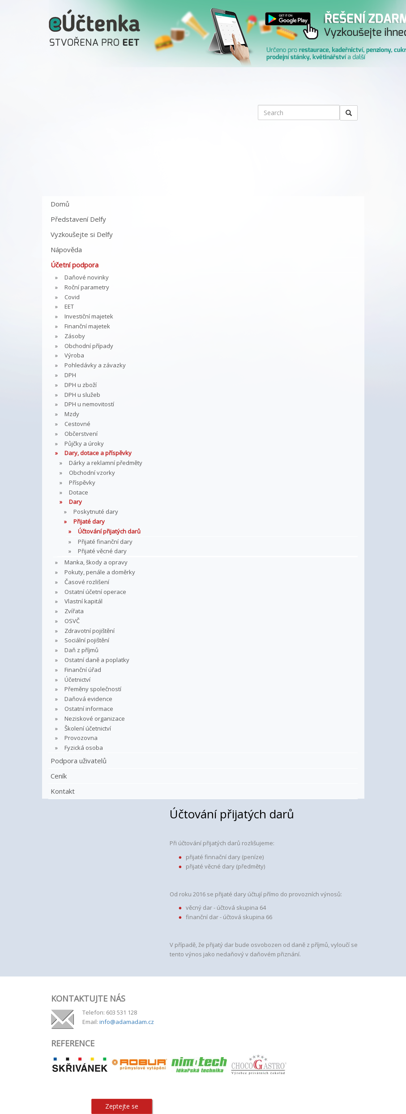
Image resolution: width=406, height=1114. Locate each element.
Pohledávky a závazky (95, 365)
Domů (60, 203)
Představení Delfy (78, 219)
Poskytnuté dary (95, 512)
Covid (72, 297)
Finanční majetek (87, 326)
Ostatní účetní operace (95, 592)
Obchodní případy (88, 346)
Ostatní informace (88, 709)
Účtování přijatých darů (109, 531)
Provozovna (81, 738)
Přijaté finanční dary (105, 542)
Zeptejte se (121, 1106)
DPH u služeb (82, 395)
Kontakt (63, 791)
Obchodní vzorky (92, 473)
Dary (75, 502)
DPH (70, 375)
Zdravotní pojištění (89, 631)
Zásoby (74, 336)
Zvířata (74, 611)
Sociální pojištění (86, 640)
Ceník (59, 775)
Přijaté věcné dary (102, 551)
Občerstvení (81, 434)
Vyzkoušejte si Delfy (82, 234)
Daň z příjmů (81, 650)
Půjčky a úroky (84, 443)
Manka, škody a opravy (96, 562)
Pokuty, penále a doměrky (99, 572)
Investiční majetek (88, 316)
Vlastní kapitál (83, 601)
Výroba (74, 355)
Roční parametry (86, 287)
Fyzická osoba (83, 748)
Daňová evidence (88, 699)
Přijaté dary (89, 521)
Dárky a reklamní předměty (105, 463)
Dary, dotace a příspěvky (98, 453)
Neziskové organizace (94, 718)
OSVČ (72, 621)
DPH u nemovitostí (89, 404)
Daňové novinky (86, 277)
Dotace (78, 492)
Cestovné (77, 424)
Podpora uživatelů (79, 760)
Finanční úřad (82, 670)
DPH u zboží (80, 385)
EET (69, 306)
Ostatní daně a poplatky (96, 660)
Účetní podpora (74, 264)
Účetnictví (77, 679)
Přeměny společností (92, 689)
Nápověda (66, 249)
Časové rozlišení (86, 582)
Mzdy (71, 414)
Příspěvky (82, 482)
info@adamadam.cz (126, 1022)
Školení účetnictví (87, 728)
